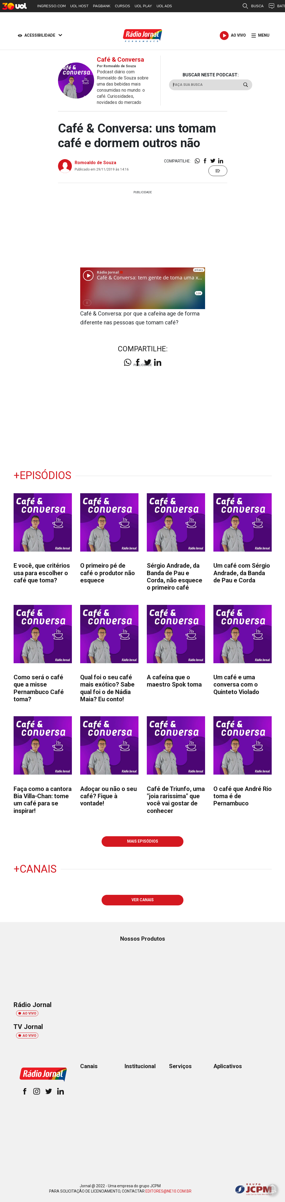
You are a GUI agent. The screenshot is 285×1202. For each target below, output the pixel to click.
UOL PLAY (143, 6)
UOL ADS (164, 6)
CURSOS (122, 6)
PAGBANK (101, 6)
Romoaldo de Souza (95, 162)
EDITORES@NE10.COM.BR (168, 1191)
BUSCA (253, 6)
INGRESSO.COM (51, 6)
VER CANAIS (143, 900)
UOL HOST (79, 6)
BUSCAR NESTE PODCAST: (211, 74)
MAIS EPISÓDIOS (142, 841)
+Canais (35, 869)
